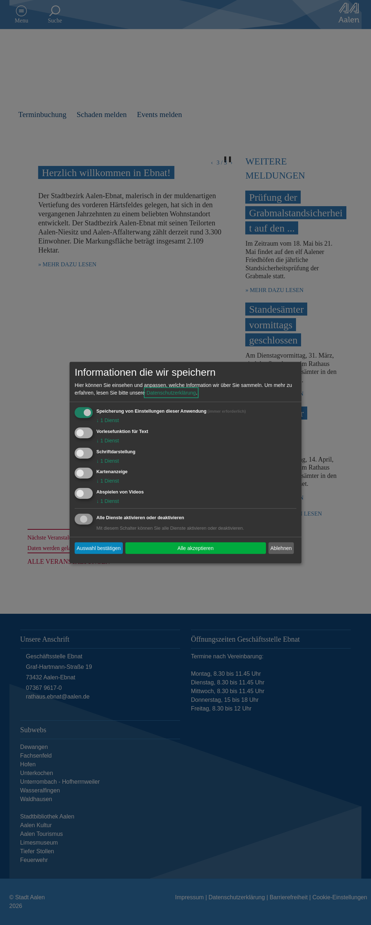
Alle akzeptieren (196, 548)
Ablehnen (281, 548)
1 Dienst (107, 420)
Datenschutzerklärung (171, 393)
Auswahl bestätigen (99, 548)
